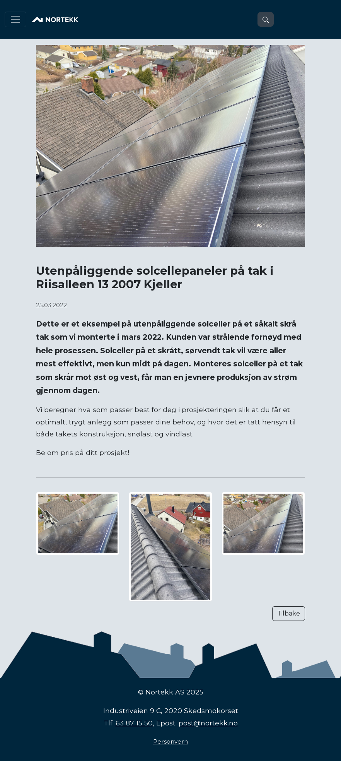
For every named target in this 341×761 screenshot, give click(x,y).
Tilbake (288, 613)
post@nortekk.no (208, 723)
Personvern (170, 741)
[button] (265, 19)
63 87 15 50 (134, 723)
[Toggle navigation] (15, 19)
